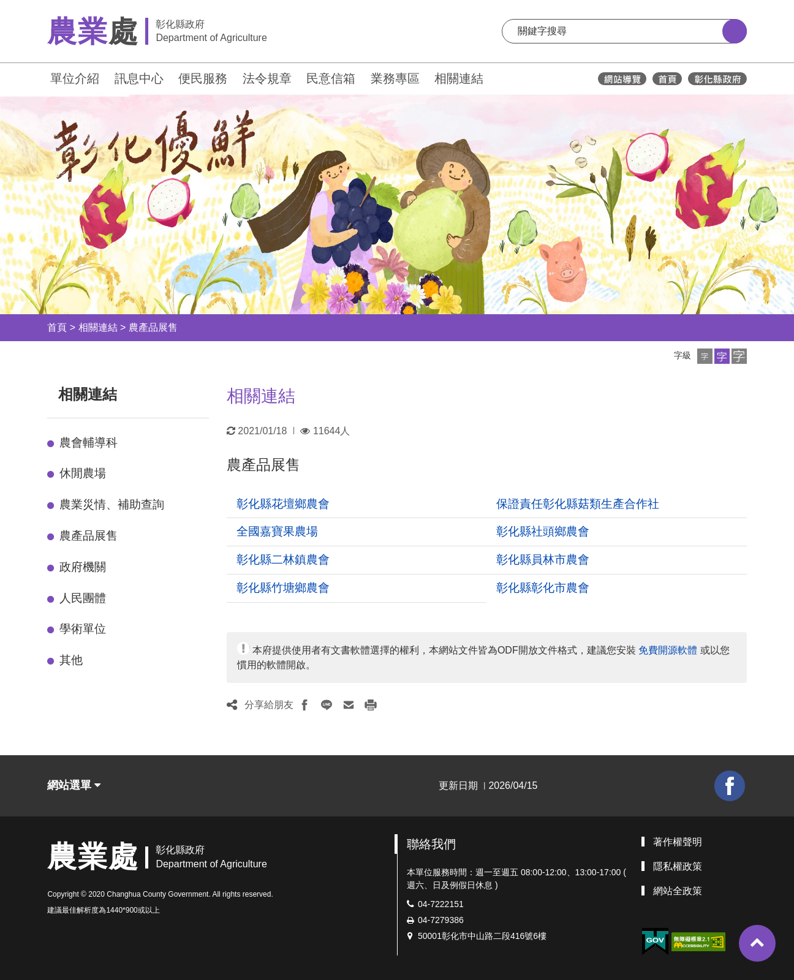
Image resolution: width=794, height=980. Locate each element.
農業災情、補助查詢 (111, 504)
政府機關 (82, 566)
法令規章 (267, 78)
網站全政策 (677, 891)
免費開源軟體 (667, 650)
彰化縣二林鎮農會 (283, 559)
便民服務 (202, 78)
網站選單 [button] (73, 785)
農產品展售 (153, 327)
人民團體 (82, 598)
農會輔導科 (88, 442)
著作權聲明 (677, 842)
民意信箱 (330, 78)
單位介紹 (74, 78)
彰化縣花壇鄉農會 (283, 503)
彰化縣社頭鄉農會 (542, 531)
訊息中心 (139, 78)
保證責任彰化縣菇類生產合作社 (577, 503)
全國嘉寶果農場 (277, 531)
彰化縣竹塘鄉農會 (283, 587)
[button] (705, 356)
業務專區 (395, 78)
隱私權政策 (677, 866)
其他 (71, 660)
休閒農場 (82, 473)
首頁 (57, 327)
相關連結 (458, 78)
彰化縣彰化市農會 (542, 587)
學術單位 (82, 628)
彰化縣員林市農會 (542, 559)
